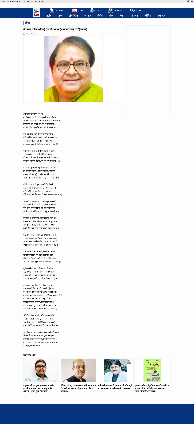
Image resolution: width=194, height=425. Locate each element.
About (4, 1)
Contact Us (39, 1)
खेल (111, 16)
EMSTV (77, 10)
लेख (121, 16)
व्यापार (87, 16)
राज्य (60, 16)
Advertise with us (14, 1)
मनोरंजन (134, 16)
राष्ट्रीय (49, 16)
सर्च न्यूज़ (161, 16)
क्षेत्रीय (100, 16)
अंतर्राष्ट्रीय (73, 16)
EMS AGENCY (57, 10)
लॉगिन (147, 16)
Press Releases (28, 1)
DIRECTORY (136, 10)
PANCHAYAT (116, 10)
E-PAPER (96, 10)
